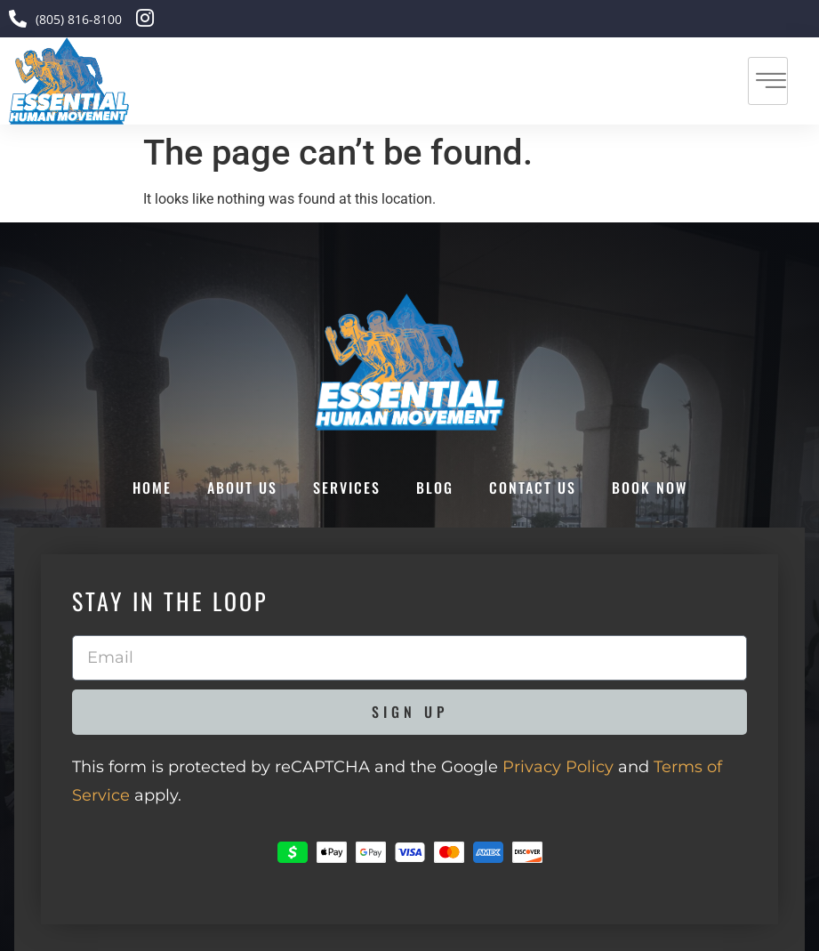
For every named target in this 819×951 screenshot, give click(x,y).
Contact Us (532, 487)
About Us (242, 487)
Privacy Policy (558, 767)
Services (347, 487)
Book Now (649, 487)
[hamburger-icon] (768, 81)
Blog (435, 487)
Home (152, 487)
